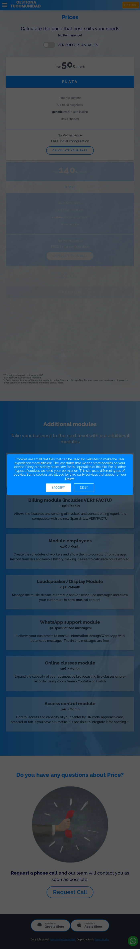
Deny (84, 487)
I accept (58, 487)
